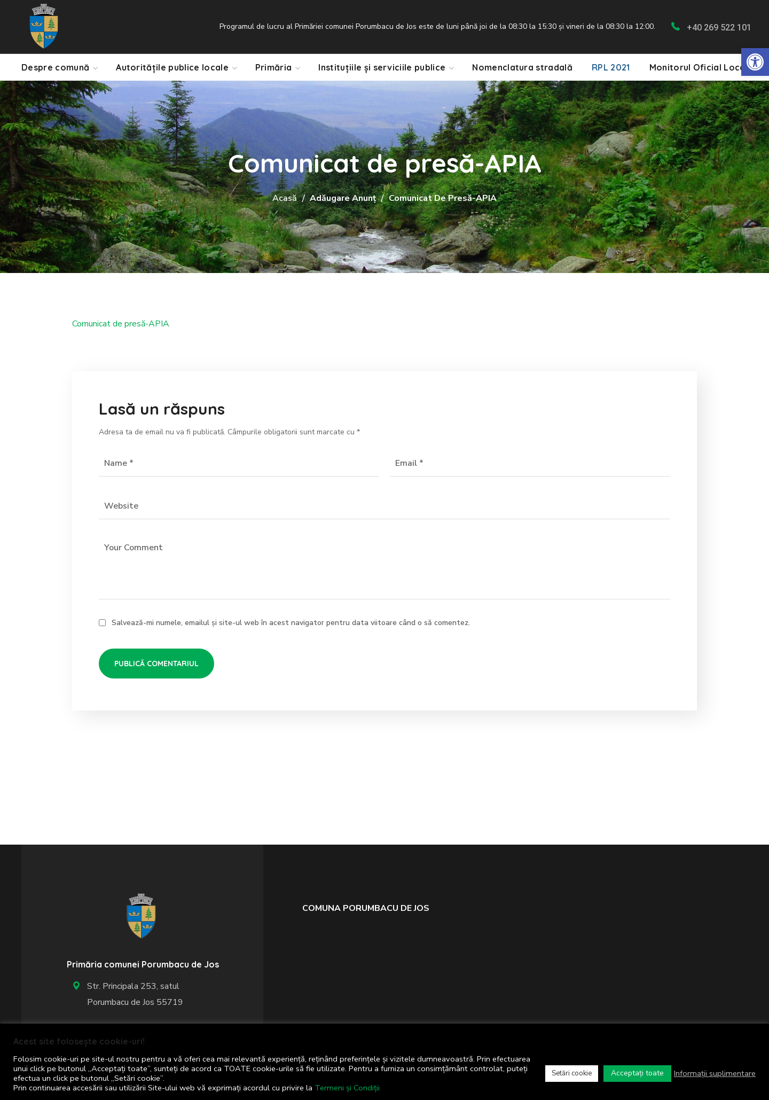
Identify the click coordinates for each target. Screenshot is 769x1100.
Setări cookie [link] (572, 1073)
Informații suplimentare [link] (715, 1073)
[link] (755, 62)
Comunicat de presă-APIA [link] (120, 324)
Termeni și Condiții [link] (347, 1087)
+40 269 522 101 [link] (719, 27)
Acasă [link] (284, 198)
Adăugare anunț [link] (343, 198)
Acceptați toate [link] (637, 1073)
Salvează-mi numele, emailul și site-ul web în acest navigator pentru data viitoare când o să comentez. (291, 623)
